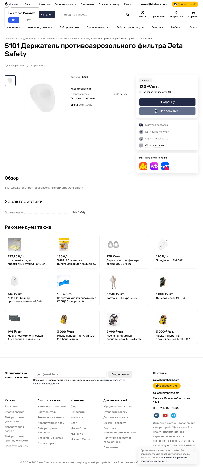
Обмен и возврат (114, 422)
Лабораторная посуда (130, 27)
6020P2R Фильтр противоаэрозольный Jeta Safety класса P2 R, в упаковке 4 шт (25, 299)
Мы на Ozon (78, 428)
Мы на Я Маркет (81, 439)
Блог (74, 422)
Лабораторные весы (51, 422)
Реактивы (157, 27)
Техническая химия (51, 417)
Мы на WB (77, 433)
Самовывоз (87, 4)
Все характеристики (83, 98)
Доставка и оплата (65, 4)
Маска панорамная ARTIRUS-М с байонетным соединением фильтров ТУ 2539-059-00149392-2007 (76, 337)
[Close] (194, 450)
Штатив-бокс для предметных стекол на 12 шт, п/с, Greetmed (27, 262)
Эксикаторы (46, 443)
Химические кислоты (52, 406)
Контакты (44, 4)
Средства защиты (16, 446)
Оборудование (14, 412)
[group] (44, 106)
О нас (28, 4)
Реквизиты (78, 412)
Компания (77, 400)
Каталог (10, 400)
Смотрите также (49, 400)
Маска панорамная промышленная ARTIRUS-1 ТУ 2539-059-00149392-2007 (175, 337)
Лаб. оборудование (40, 27)
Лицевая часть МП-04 (170, 298)
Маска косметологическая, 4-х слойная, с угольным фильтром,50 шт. (26, 337)
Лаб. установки (69, 27)
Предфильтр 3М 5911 (169, 260)
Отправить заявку (109, 4)
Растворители (47, 412)
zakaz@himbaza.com (154, 4)
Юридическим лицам (117, 406)
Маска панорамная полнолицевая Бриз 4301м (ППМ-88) (124, 337)
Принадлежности (97, 27)
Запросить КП (185, 4)
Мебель (175, 27)
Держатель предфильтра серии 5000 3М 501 (123, 262)
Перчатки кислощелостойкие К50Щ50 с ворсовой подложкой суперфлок (76, 299)
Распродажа (12, 27)
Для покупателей (115, 400)
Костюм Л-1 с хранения (122, 298)
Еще (126, 4)
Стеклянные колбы (50, 437)
